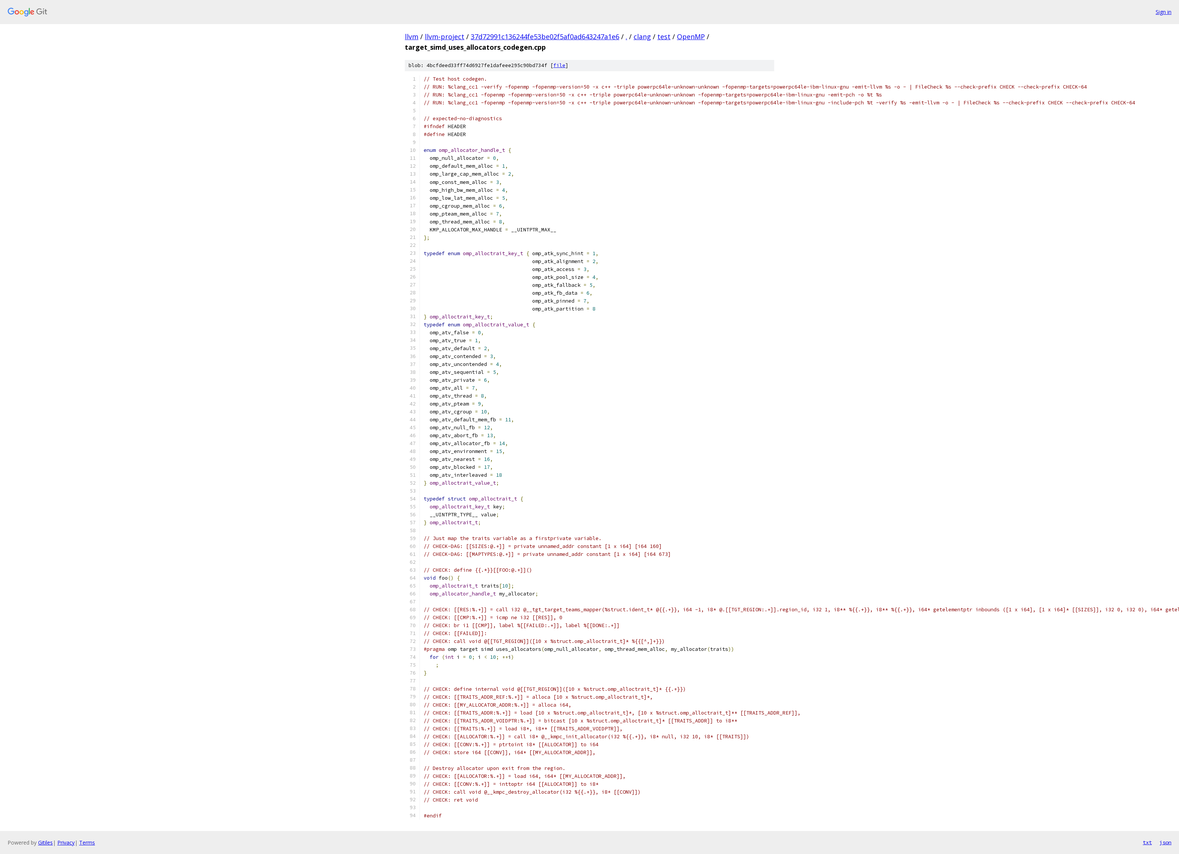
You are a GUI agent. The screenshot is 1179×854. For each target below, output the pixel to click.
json (1165, 842)
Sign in (1163, 11)
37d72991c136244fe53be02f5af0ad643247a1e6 (545, 36)
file (559, 65)
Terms (87, 842)
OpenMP (691, 36)
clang (642, 36)
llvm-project (444, 36)
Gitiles (45, 842)
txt (1147, 842)
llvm (411, 36)
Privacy (66, 842)
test (664, 36)
